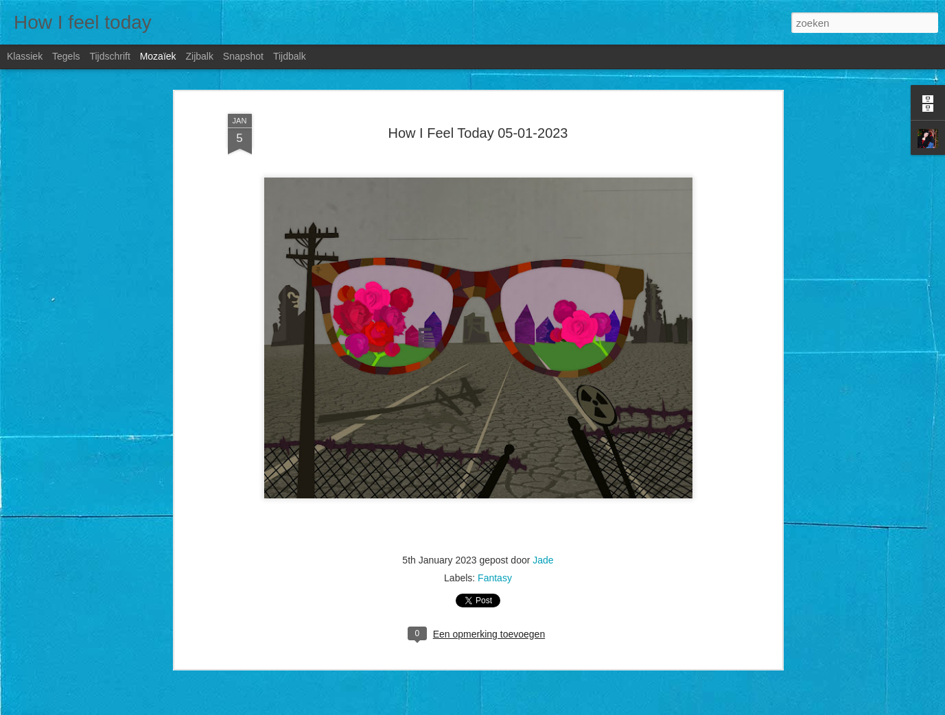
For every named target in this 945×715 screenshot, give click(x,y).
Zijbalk (199, 56)
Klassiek (25, 56)
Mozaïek (158, 56)
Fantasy (495, 577)
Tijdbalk (289, 56)
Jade (543, 560)
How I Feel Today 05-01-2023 (478, 133)
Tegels (66, 56)
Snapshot (243, 56)
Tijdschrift (109, 56)
